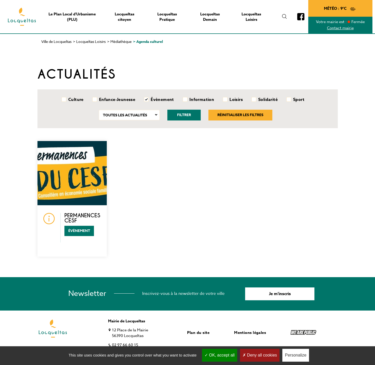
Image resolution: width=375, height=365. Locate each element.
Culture (76, 100)
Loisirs (236, 100)
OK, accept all (220, 355)
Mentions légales (250, 332)
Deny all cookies (260, 355)
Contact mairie (340, 28)
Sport (298, 100)
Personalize (295, 355)
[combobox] (129, 115)
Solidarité (268, 100)
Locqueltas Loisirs (91, 41)
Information (201, 100)
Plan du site (198, 332)
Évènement (162, 100)
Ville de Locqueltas (56, 41)
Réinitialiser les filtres (240, 115)
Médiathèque (121, 41)
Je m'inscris (280, 294)
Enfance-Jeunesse (117, 100)
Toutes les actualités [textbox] (125, 115)
